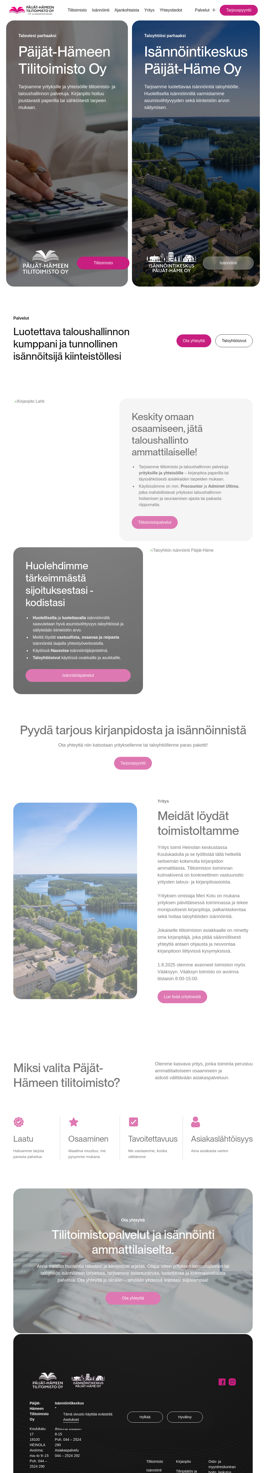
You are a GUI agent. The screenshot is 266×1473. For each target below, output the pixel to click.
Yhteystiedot (171, 10)
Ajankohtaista (127, 10)
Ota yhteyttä (194, 341)
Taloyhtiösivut (234, 341)
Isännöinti (100, 10)
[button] (203, 10)
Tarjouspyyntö (238, 10)
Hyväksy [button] (185, 1417)
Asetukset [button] (71, 1419)
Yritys (149, 10)
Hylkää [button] (145, 1417)
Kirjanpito (183, 1461)
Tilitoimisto (77, 10)
